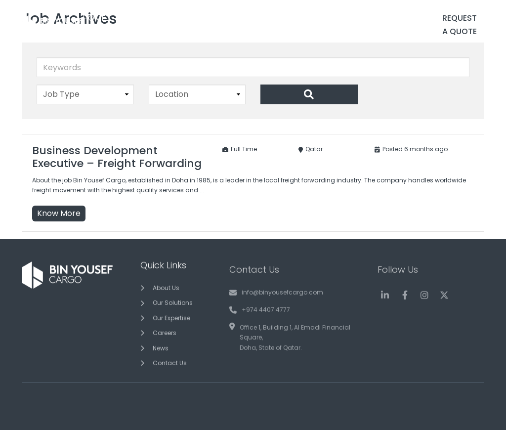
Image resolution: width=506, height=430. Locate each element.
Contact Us (170, 366)
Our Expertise (171, 320)
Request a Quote (459, 24)
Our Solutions (173, 305)
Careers (164, 336)
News (161, 350)
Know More (59, 213)
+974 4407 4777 (266, 318)
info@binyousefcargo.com (282, 301)
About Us (166, 291)
